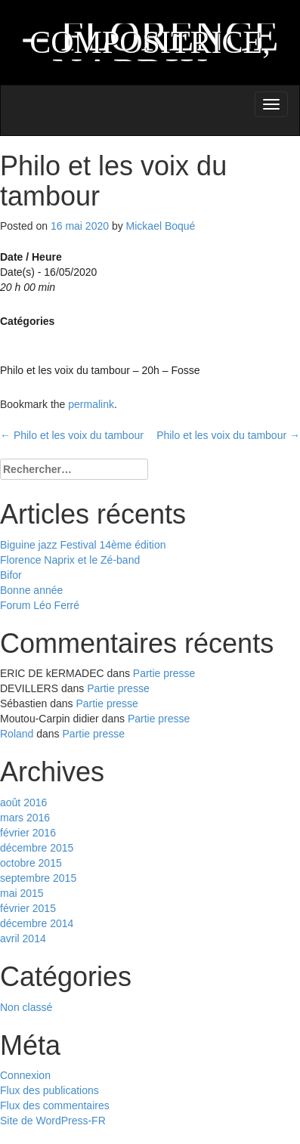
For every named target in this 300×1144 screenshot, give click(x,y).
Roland (16, 734)
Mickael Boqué (161, 226)
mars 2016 (25, 818)
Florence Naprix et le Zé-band (70, 560)
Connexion (25, 1075)
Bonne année (31, 590)
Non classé (26, 1007)
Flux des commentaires (55, 1105)
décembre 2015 (36, 848)
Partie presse (164, 673)
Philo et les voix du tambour (72, 435)
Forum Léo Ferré (39, 605)
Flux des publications (49, 1090)
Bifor (11, 575)
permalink (91, 404)
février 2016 (28, 833)
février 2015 (28, 908)
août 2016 (23, 802)
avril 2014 (23, 938)
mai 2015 (22, 893)
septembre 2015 (38, 878)
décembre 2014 (36, 923)
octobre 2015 (31, 863)
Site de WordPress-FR (53, 1121)
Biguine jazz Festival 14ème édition (82, 545)
